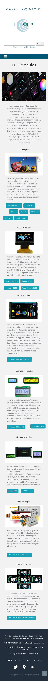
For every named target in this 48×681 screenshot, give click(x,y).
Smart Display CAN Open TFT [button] (19, 359)
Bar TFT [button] (24, 212)
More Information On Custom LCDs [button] (21, 618)
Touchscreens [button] (21, 218)
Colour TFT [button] (29, 205)
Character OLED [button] (12, 281)
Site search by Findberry (24, 47)
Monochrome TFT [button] (13, 205)
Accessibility (35, 660)
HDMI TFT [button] (35, 212)
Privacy (26, 660)
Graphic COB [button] (27, 491)
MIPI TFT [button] (8, 218)
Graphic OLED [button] (27, 281)
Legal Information (15, 660)
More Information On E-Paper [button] (19, 555)
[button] (5, 80)
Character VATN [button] (38, 426)
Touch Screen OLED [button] (29, 288)
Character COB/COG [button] (16, 427)
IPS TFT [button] (13, 211)
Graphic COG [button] (12, 491)
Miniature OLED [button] (11, 288)
